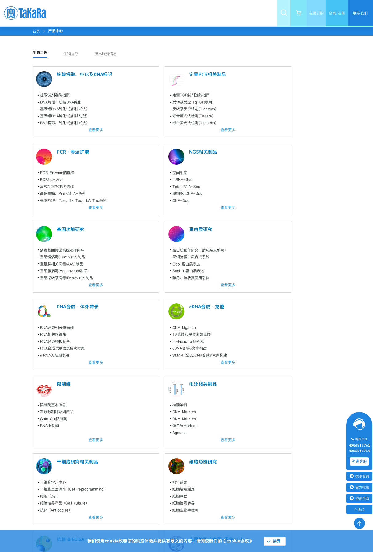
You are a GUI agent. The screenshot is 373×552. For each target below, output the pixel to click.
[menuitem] (76, 13)
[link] (55, 31)
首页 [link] (36, 31)
